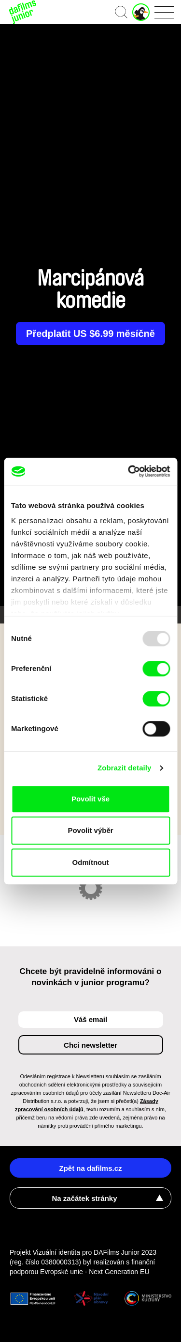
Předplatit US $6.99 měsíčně (90, 333)
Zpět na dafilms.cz (90, 1168)
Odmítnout (90, 862)
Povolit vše (90, 799)
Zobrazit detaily (124, 768)
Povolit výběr (90, 830)
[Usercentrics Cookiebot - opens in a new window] (129, 471)
